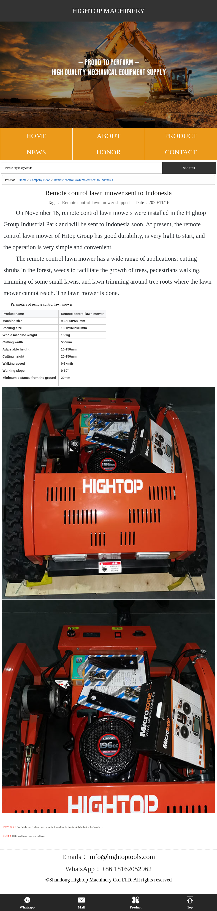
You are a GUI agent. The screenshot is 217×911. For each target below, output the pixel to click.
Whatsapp (27, 903)
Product (135, 903)
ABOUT (108, 136)
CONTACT (181, 152)
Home (22, 180)
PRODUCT (181, 136)
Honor (108, 152)
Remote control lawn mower (88, 202)
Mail (81, 903)
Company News (40, 180)
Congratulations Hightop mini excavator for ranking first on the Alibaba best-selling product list (61, 827)
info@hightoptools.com (121, 856)
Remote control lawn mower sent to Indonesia (83, 180)
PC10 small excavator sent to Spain (28, 836)
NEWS (36, 152)
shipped (122, 202)
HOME (36, 136)
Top (190, 903)
